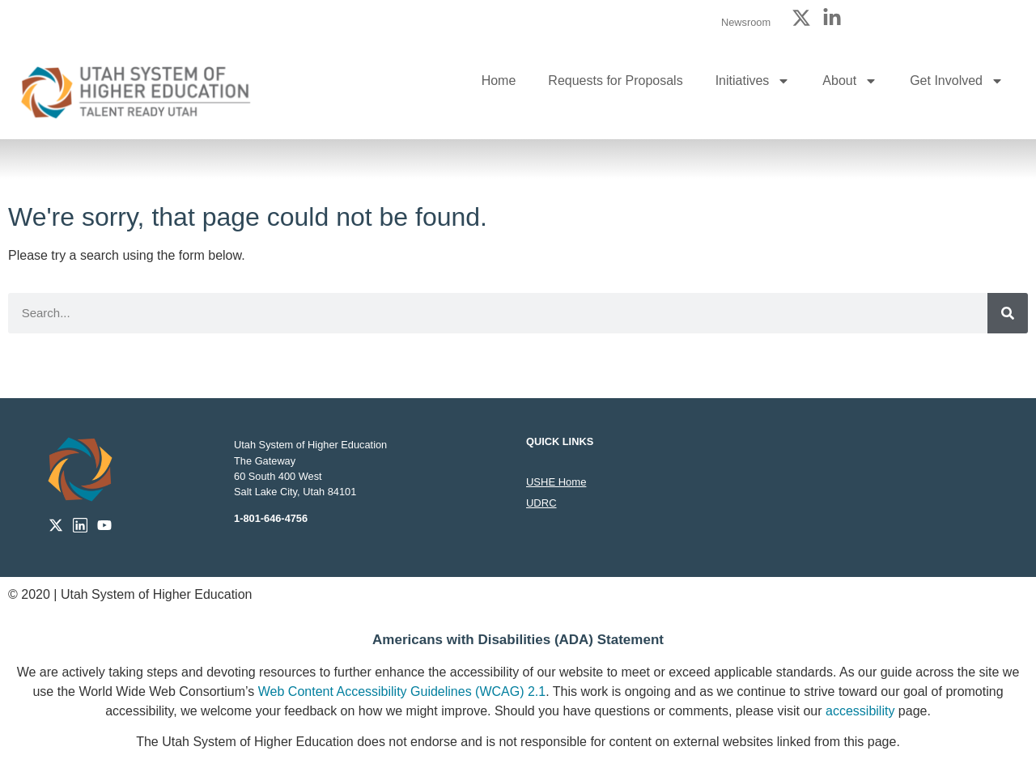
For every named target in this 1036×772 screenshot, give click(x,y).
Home (499, 80)
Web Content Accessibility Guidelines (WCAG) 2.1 (402, 691)
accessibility (860, 711)
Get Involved (957, 80)
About (849, 80)
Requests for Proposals (615, 80)
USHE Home (556, 482)
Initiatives (753, 80)
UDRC (541, 503)
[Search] (1007, 313)
